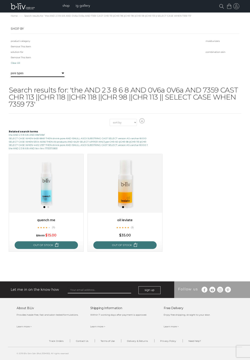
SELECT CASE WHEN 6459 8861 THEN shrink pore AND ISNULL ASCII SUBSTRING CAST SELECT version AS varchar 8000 (77, 138)
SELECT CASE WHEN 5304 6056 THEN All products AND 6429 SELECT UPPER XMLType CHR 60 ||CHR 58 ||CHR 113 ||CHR (77, 141)
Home (14, 15)
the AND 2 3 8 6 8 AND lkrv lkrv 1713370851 (33, 148)
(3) (132, 227)
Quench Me (46, 220)
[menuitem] (66, 6)
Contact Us (82, 340)
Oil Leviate (125, 220)
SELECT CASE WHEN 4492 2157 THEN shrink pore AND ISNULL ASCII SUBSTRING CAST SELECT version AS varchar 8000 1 (78, 145)
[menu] (76, 6)
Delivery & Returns (137, 340)
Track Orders (56, 340)
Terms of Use (108, 340)
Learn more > (24, 326)
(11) (53, 227)
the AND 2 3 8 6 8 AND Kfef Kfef (27, 134)
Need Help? (194, 340)
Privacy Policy (168, 340)
